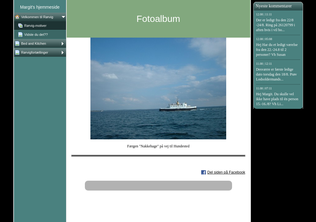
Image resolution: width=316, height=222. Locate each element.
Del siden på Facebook (226, 172)
